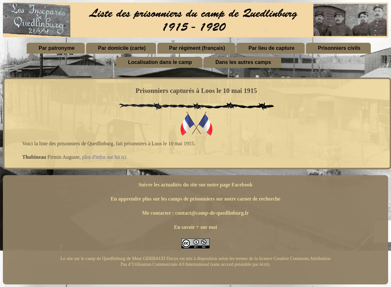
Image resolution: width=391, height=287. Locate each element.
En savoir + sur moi (195, 227)
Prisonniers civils (339, 48)
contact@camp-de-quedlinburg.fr (212, 213)
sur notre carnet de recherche (248, 199)
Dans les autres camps (243, 62)
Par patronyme (56, 48)
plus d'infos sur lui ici (104, 157)
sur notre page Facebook (226, 184)
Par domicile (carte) (122, 48)
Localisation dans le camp (160, 62)
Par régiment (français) (197, 48)
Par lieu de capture (271, 48)
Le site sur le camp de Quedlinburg (92, 258)
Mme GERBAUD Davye (155, 258)
